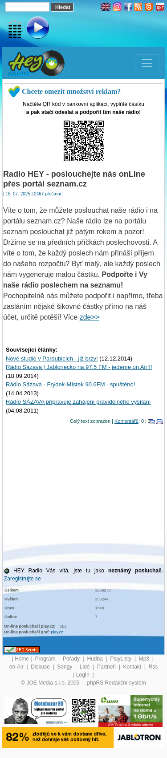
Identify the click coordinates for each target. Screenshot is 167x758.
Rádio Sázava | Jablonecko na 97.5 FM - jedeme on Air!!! (79, 367)
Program (46, 659)
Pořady (72, 659)
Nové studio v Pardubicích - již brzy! (52, 358)
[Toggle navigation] (146, 63)
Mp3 (145, 659)
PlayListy (121, 659)
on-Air (17, 667)
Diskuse (41, 667)
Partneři (107, 667)
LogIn (83, 675)
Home (22, 659)
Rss (153, 667)
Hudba (95, 659)
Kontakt (133, 667)
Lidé (85, 667)
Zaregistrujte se (22, 579)
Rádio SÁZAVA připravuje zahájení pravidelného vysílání (78, 401)
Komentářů (126, 421)
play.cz (57, 632)
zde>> (89, 317)
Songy (65, 667)
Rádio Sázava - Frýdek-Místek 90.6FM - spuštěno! (70, 384)
